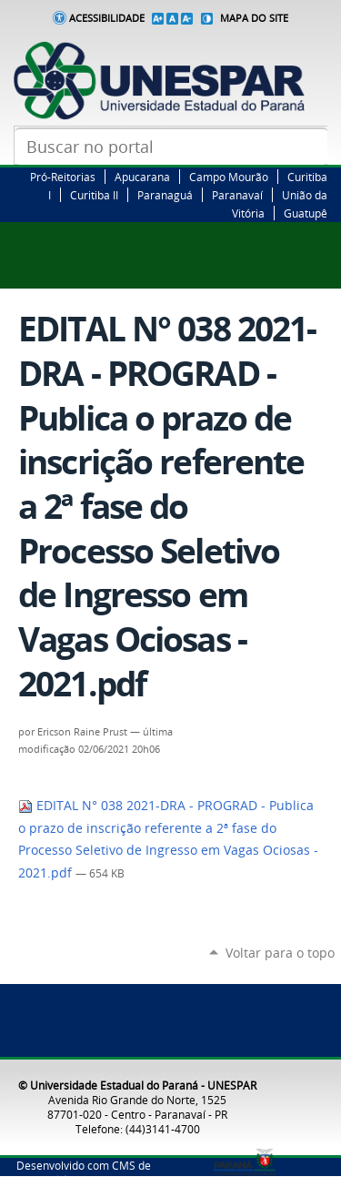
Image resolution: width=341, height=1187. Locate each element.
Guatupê (305, 213)
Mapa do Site (254, 18)
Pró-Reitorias (62, 176)
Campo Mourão (228, 176)
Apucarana (142, 176)
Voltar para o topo (280, 952)
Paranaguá (165, 195)
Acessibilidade (107, 18)
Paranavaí (237, 195)
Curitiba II (94, 195)
